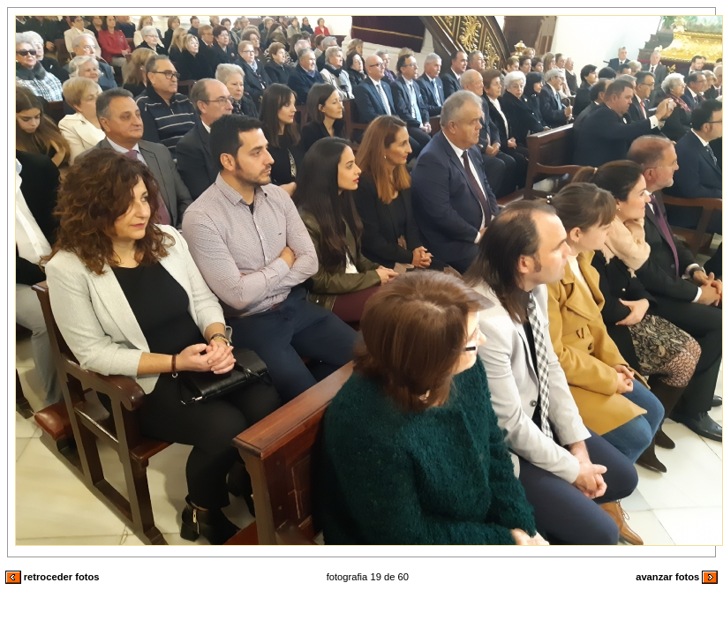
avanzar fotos (677, 577)
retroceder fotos (52, 577)
